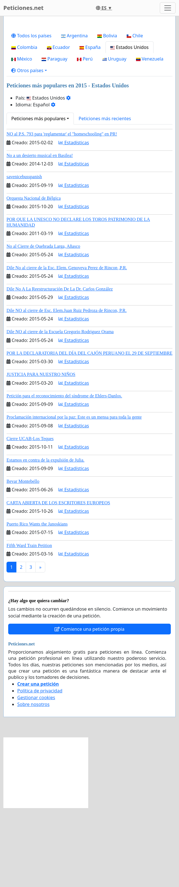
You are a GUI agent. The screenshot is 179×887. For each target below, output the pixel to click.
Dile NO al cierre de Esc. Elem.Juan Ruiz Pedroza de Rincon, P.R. (67, 389)
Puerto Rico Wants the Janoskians (37, 603)
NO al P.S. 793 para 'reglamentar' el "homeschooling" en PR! (62, 213)
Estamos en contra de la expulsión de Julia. (45, 539)
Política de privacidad (39, 770)
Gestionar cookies (36, 777)
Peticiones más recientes (105, 198)
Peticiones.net (23, 8)
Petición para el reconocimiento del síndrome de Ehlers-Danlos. (64, 475)
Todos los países (31, 115)
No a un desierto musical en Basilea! (40, 234)
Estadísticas (74, 222)
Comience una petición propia (89, 708)
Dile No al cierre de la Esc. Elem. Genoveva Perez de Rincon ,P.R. (67, 347)
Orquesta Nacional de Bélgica (34, 277)
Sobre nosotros (33, 783)
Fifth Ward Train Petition (29, 624)
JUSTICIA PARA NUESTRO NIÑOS (41, 453)
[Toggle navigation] (168, 8)
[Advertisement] (89, 64)
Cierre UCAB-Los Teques (30, 517)
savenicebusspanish (24, 255)
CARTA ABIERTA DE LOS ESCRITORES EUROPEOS (58, 582)
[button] (29, 150)
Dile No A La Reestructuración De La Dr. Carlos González (60, 368)
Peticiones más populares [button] (38, 198)
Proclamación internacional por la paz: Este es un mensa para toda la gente (74, 496)
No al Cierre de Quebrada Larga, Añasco (43, 325)
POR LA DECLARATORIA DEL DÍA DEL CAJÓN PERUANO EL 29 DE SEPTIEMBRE (89, 432)
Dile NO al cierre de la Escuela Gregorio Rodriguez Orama (60, 410)
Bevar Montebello (23, 560)
